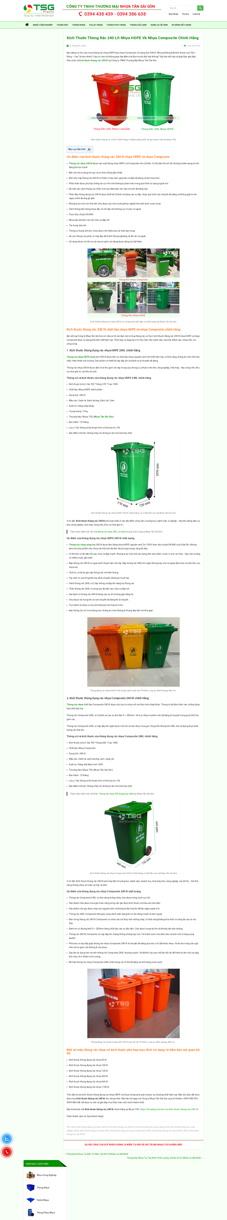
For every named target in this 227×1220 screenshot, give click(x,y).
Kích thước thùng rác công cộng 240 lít (152, 1128)
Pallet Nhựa (96, 25)
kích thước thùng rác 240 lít (93, 61)
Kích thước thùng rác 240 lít (120, 1128)
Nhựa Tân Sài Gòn (103, 417)
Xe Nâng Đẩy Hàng (181, 25)
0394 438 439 (38, 1190)
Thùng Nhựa (78, 25)
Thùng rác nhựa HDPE (78, 357)
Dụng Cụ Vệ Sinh (159, 25)
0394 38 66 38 (54, 1190)
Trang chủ (27, 25)
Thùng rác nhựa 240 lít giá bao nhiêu (116, 795)
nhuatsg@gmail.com (40, 1194)
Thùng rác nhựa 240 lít (81, 164)
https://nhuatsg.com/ (44, 1186)
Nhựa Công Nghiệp (43, 25)
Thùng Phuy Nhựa (116, 25)
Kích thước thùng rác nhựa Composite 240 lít (130, 1132)
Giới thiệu (174, 14)
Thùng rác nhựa (75, 705)
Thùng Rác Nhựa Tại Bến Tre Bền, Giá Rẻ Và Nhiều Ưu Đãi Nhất (95, 1155)
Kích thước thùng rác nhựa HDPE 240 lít (170, 1132)
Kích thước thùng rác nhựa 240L (94, 1132)
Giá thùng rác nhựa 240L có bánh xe (111, 532)
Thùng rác (62, 25)
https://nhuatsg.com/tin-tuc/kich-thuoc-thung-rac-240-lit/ (169, 1110)
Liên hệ (196, 14)
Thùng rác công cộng (80, 545)
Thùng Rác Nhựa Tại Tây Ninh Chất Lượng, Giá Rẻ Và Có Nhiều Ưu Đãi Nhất (165, 1159)
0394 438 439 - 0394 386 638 (111, 13)
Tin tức (185, 14)
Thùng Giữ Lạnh (138, 25)
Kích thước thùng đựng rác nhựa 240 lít (89, 1128)
